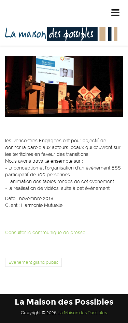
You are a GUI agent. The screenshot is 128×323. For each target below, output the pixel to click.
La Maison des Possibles (82, 312)
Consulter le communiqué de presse (45, 232)
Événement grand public (33, 262)
